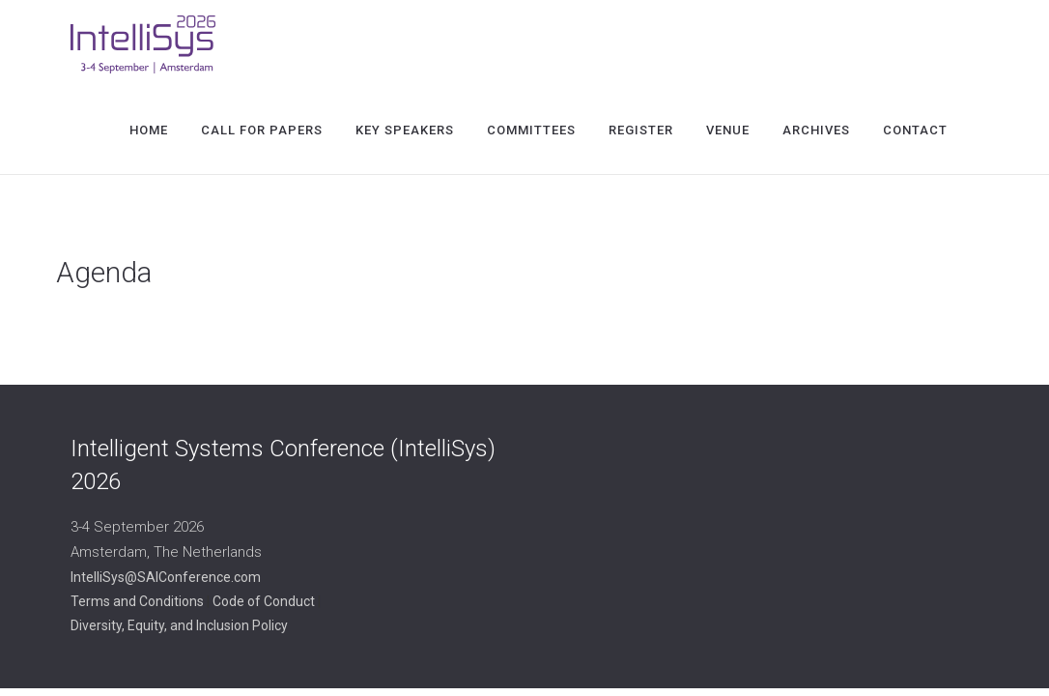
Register (641, 130)
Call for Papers (262, 130)
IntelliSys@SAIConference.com (166, 577)
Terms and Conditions (137, 601)
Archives (816, 130)
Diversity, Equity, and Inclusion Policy (179, 625)
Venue (728, 130)
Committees (531, 130)
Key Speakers (404, 130)
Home (148, 130)
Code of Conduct (264, 601)
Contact (915, 130)
